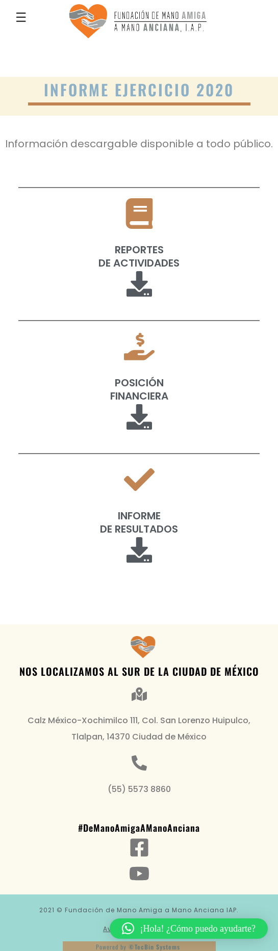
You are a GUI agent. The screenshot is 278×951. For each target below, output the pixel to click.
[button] (189, 928)
